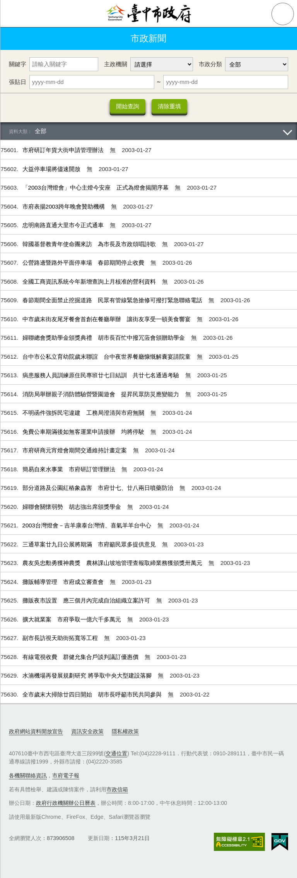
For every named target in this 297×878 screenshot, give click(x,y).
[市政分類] (256, 64)
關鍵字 (17, 64)
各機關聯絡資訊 (28, 775)
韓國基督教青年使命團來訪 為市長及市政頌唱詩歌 (89, 244)
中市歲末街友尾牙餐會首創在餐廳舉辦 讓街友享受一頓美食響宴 (107, 319)
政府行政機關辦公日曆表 (66, 803)
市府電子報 (65, 775)
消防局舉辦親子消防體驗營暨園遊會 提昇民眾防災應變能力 (101, 394)
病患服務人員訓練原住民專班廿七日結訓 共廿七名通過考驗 (101, 375)
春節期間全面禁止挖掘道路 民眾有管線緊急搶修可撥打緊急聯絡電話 (113, 300)
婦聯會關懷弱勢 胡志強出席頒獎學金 (72, 506)
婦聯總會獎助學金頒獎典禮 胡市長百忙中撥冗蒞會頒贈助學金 (104, 337)
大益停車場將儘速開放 (52, 169)
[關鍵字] (63, 64)
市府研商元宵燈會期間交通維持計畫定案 (75, 450)
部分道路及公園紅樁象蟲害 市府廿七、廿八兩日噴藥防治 (98, 487)
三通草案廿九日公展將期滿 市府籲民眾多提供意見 (89, 544)
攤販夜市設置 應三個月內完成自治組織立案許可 (87, 600)
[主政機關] (161, 64)
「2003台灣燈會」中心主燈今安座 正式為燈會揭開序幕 (96, 187)
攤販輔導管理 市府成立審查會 (63, 581)
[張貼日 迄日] (225, 82)
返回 (16, 38)
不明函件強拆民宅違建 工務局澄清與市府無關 (84, 412)
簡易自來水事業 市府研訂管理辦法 (69, 469)
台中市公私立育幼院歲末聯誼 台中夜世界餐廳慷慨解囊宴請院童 (107, 356)
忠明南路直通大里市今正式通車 (63, 225)
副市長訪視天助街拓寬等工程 (60, 638)
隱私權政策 (125, 731)
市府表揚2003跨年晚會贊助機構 (64, 206)
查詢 (282, 14)
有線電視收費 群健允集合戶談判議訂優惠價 (81, 657)
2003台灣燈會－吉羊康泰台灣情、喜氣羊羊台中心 (87, 525)
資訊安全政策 (87, 731)
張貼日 (17, 82)
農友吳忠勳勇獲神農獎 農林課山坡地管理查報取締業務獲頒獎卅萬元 (113, 563)
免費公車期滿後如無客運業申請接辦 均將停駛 (84, 431)
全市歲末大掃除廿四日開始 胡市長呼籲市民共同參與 (92, 694)
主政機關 (115, 64)
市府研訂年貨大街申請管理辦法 (63, 150)
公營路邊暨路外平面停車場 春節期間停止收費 (84, 262)
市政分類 (210, 64)
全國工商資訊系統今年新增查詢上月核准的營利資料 (89, 281)
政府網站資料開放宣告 (36, 731)
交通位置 (116, 753)
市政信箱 (117, 789)
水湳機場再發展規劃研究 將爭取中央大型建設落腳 (87, 675)
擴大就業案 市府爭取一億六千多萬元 (72, 619)
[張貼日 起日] (91, 82)
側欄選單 (14, 14)
